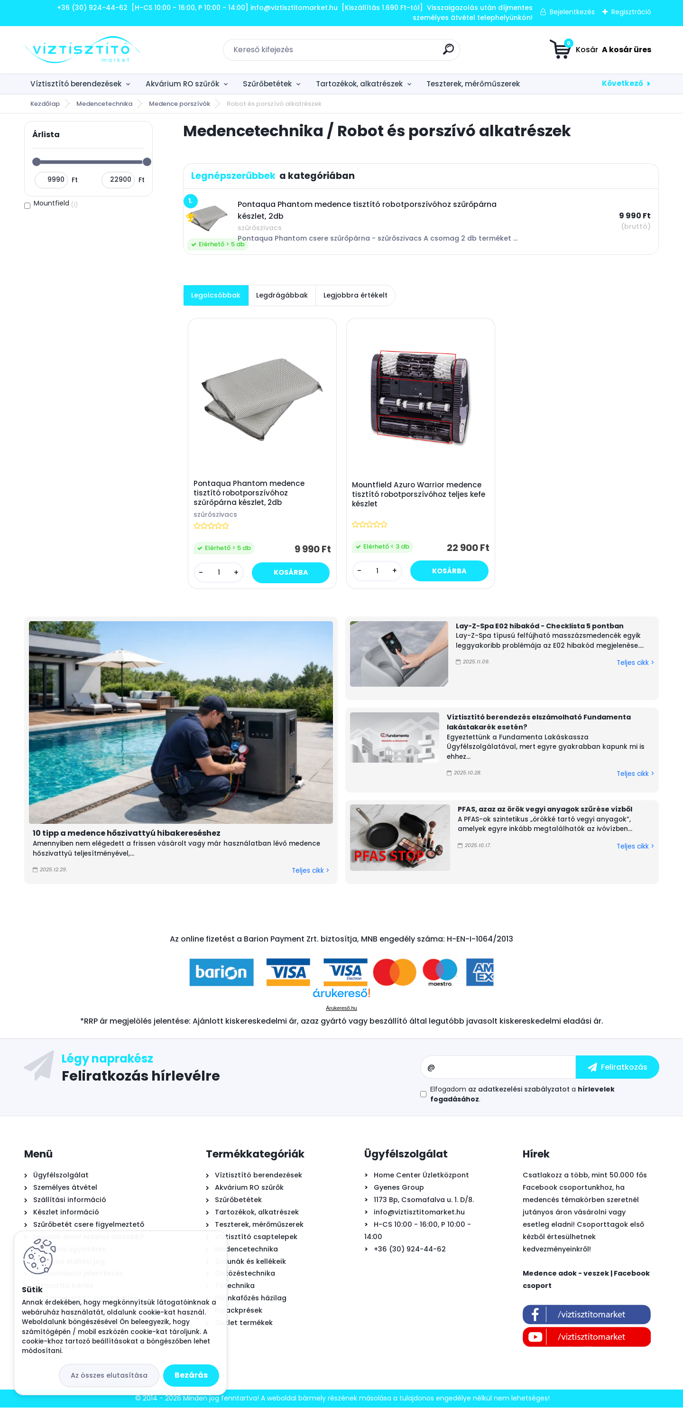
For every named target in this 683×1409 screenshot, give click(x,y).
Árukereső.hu (341, 1009)
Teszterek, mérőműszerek (473, 84)
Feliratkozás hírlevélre (141, 1077)
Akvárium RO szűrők (182, 84)
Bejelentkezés (572, 12)
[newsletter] (617, 1069)
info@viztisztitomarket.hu (419, 1213)
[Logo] (82, 50)
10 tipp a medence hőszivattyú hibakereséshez (127, 835)
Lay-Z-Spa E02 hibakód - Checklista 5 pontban (540, 627)
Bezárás (191, 1375)
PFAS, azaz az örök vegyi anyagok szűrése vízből (545, 811)
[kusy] (219, 573)
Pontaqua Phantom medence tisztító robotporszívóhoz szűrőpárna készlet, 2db (249, 494)
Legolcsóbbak (215, 295)
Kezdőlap (45, 103)
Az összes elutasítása (109, 1375)
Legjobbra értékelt (355, 295)
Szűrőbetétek (267, 84)
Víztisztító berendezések (75, 84)
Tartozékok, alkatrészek (359, 84)
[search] (448, 53)
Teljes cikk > (310, 872)
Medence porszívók (179, 103)
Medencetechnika (104, 103)
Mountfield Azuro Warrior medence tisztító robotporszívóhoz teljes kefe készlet (419, 495)
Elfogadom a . (522, 1095)
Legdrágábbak (282, 295)
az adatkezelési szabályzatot (519, 1090)
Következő (622, 83)
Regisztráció (631, 12)
